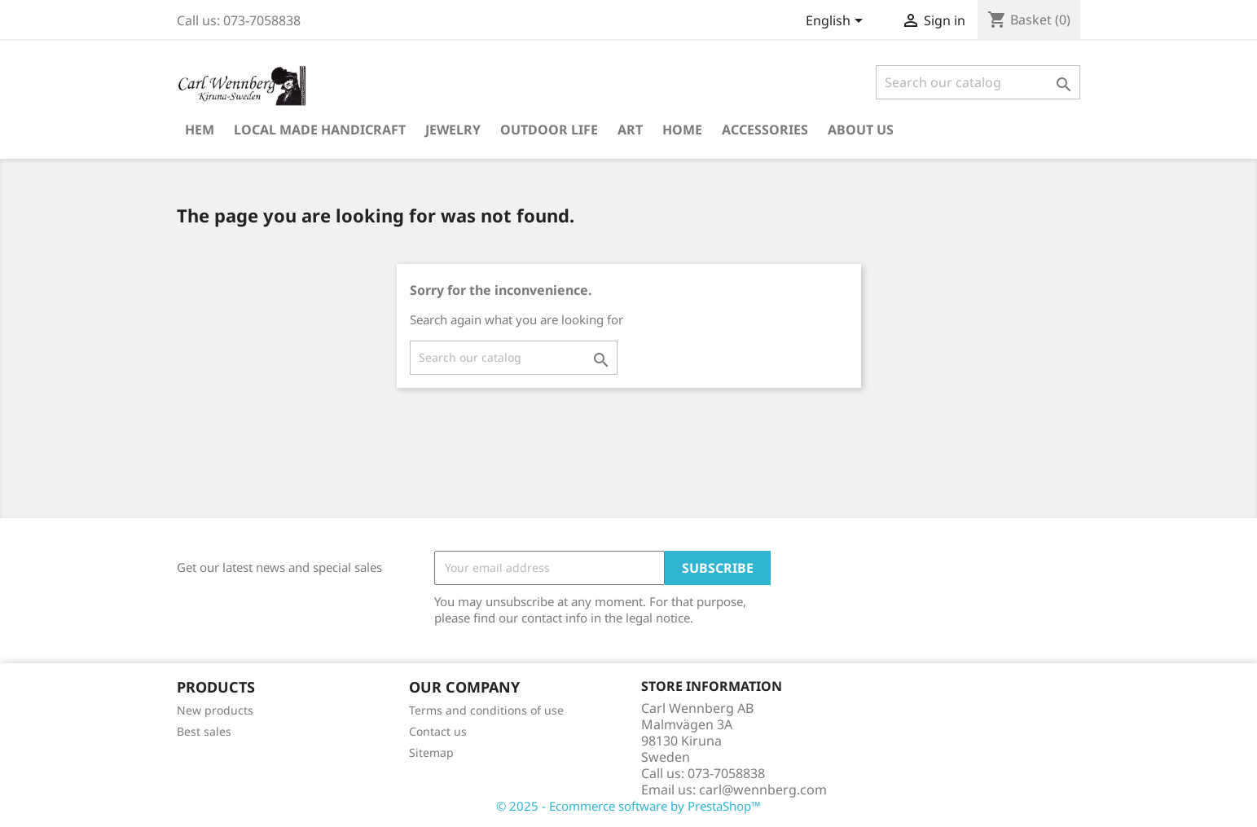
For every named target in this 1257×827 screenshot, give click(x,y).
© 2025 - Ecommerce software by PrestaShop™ (628, 806)
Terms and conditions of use (486, 710)
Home (682, 130)
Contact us (438, 731)
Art (630, 130)
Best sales (204, 731)
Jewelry (453, 130)
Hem (199, 130)
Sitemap (431, 752)
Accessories (765, 130)
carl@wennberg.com (763, 789)
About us (861, 130)
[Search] (978, 82)
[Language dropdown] (837, 22)
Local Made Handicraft (320, 130)
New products (215, 710)
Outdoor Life (549, 130)
